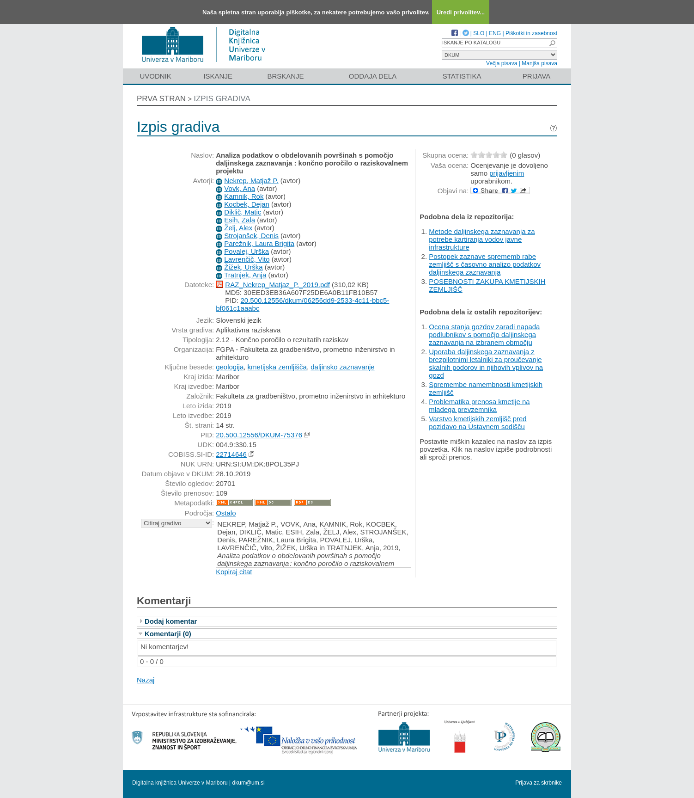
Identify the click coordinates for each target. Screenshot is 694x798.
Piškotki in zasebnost (531, 33)
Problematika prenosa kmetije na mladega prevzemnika (479, 405)
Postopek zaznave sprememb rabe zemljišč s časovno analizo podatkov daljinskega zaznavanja (485, 264)
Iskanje (217, 76)
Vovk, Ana (239, 188)
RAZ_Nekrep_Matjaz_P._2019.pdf (277, 285)
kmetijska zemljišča (277, 367)
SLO (478, 33)
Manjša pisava (539, 63)
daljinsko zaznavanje (342, 367)
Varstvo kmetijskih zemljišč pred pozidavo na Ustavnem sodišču (477, 422)
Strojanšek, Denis (251, 235)
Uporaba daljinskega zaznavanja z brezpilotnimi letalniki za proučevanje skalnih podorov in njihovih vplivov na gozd (486, 363)
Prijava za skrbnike (538, 783)
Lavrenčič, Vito (246, 259)
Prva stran (161, 98)
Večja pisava (501, 63)
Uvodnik (155, 76)
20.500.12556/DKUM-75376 (259, 435)
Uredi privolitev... (461, 12)
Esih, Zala (239, 220)
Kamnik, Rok (243, 196)
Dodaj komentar (171, 621)
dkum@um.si (248, 783)
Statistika (462, 76)
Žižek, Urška (243, 267)
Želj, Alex (238, 228)
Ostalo (226, 513)
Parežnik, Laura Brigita (259, 243)
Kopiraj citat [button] (234, 572)
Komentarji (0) (168, 634)
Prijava (536, 76)
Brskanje (285, 76)
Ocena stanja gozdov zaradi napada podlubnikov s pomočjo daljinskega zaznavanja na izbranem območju (484, 334)
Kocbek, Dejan (246, 204)
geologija (230, 367)
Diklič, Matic (242, 212)
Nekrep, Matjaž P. (251, 180)
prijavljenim (506, 173)
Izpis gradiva (222, 98)
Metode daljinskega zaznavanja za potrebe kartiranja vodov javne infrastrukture (482, 239)
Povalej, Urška (246, 251)
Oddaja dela (372, 76)
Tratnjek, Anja (245, 275)
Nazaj (145, 680)
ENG (495, 33)
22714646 (231, 454)
